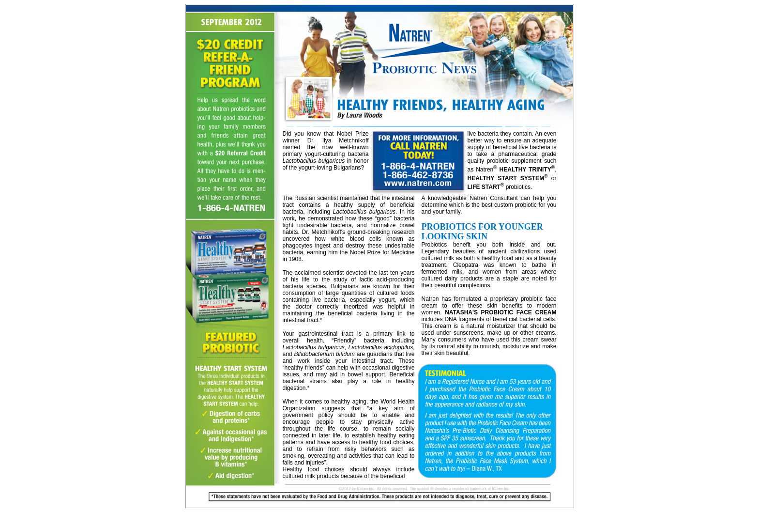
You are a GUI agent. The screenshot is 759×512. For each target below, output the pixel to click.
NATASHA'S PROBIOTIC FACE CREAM (500, 312)
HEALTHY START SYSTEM (506, 178)
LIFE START (484, 187)
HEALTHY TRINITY (525, 169)
